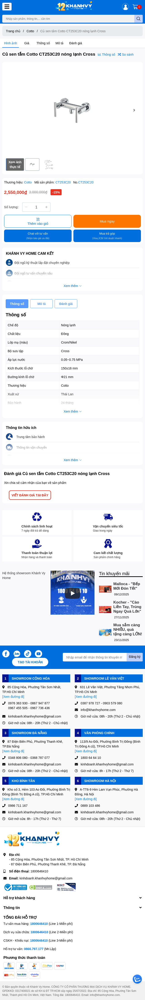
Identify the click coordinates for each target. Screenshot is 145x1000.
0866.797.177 (34, 949)
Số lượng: (11, 207)
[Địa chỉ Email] (103, 657)
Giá (26, 43)
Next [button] (134, 110)
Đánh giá (75, 43)
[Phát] (72, 593)
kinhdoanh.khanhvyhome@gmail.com (45, 878)
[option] (72, 110)
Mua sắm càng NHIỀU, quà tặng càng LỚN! (127, 629)
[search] (138, 19)
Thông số (43, 43)
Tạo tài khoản (30, 662)
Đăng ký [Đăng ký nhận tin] (134, 656)
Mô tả (59, 43)
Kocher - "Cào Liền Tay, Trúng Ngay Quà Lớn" (127, 607)
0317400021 (22, 991)
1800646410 (39, 871)
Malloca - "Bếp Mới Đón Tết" (126, 586)
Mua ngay (107, 221)
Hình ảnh (10, 43)
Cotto (28, 182)
